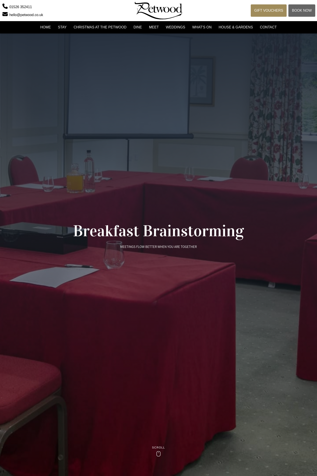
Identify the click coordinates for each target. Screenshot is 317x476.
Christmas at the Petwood (100, 27)
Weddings (175, 27)
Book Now (302, 10)
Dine (137, 27)
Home (45, 27)
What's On (202, 27)
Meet (154, 27)
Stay (62, 27)
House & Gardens (236, 27)
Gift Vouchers (268, 10)
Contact (268, 27)
